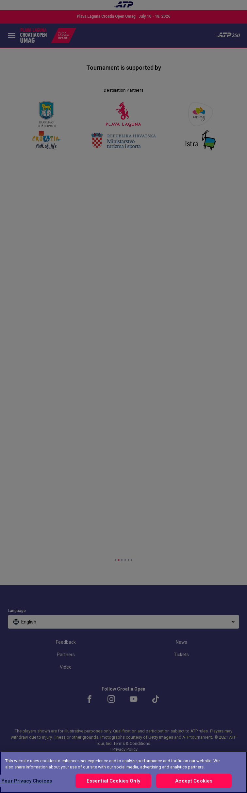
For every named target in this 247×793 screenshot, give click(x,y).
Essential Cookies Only (113, 781)
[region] (123, 772)
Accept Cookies (193, 781)
